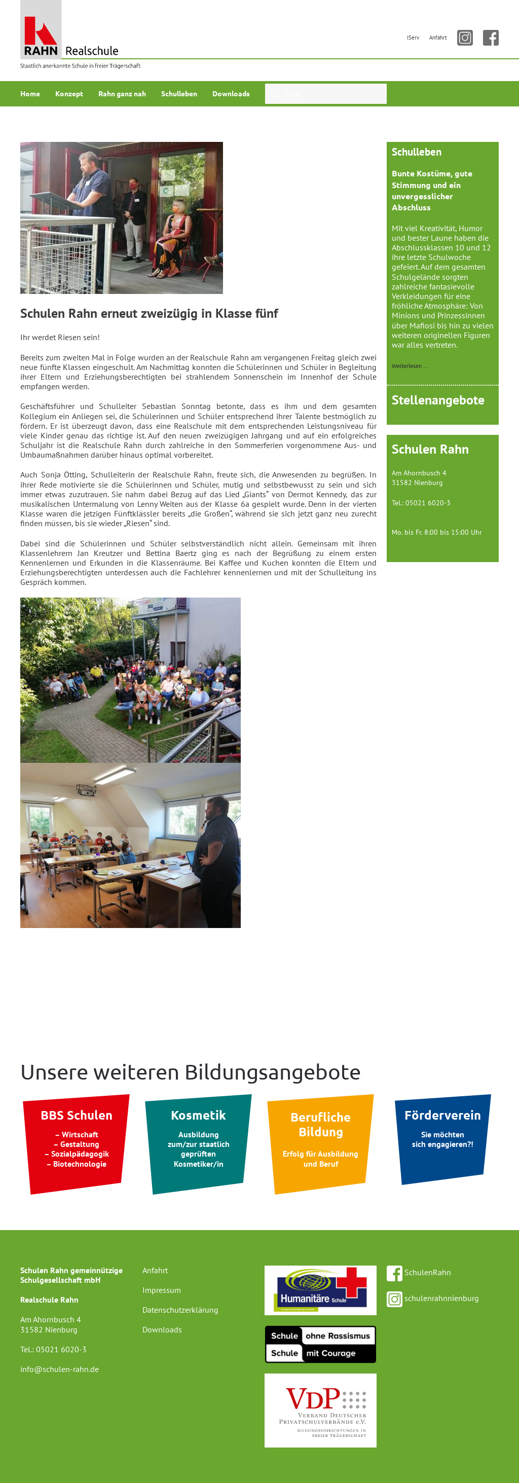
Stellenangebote (438, 399)
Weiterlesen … (410, 365)
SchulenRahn (419, 1272)
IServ (413, 37)
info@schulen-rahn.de (426, 512)
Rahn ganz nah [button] (122, 93)
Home (30, 93)
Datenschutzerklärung (180, 1310)
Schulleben (179, 93)
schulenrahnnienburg (433, 1298)
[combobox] (326, 94)
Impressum (161, 1290)
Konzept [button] (69, 93)
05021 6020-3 (61, 1349)
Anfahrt (438, 37)
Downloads (231, 93)
